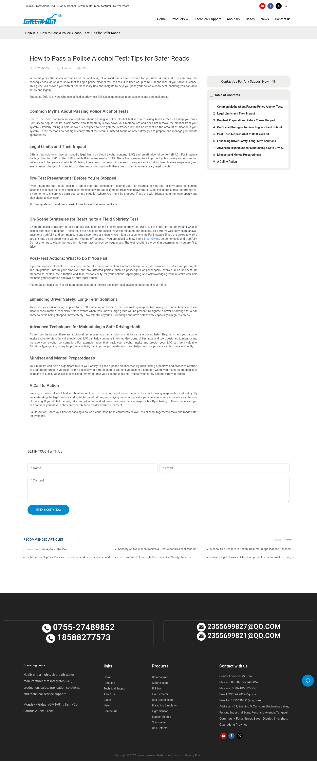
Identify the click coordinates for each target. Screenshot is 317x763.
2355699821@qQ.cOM (239, 636)
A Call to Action (227, 161)
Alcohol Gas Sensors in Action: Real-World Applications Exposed (250, 549)
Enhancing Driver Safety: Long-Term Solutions (246, 141)
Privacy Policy (194, 755)
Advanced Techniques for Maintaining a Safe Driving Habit (251, 147)
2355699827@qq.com (243, 694)
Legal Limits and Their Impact (236, 113)
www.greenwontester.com (154, 755)
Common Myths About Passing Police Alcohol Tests (250, 106)
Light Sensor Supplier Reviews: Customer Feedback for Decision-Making (68, 557)
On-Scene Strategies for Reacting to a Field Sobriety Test (251, 127)
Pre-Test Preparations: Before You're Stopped (246, 120)
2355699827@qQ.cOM (239, 626)
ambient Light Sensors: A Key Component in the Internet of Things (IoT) (252, 557)
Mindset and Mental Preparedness (239, 154)
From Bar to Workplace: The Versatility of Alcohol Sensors (46, 549)
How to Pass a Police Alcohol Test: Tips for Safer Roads (80, 33)
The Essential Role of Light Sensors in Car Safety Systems (154, 557)
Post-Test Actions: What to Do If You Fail (243, 134)
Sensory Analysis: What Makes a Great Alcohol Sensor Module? (158, 549)
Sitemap (178, 755)
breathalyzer (151, 238)
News (288, 539)
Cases (278, 539)
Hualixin (29, 33)
